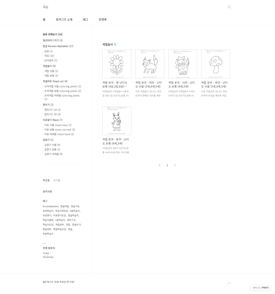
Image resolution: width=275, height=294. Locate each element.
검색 (229, 7)
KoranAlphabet (50, 206)
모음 (48, 51)
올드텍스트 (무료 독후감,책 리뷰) (58, 281)
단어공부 (50, 60)
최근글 (46, 180)
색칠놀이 (49, 66)
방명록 (103, 19)
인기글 (56, 180)
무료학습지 (48, 233)
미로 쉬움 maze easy (58, 125)
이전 (159, 165)
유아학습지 (48, 210)
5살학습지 (60, 220)
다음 (175, 165)
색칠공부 (59, 224)
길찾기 (48, 139)
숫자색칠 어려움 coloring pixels (62, 97)
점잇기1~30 (52, 114)
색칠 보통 (51, 75)
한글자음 (65, 206)
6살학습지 (75, 210)
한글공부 (47, 229)
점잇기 (48, 104)
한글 (70, 229)
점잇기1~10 (52, 109)
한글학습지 (73, 215)
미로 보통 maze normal (59, 129)
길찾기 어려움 (53, 154)
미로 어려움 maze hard (59, 134)
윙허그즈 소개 (64, 19)
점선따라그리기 (53, 40)
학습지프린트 (61, 210)
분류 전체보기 (52, 34)
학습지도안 (48, 224)
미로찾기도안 (59, 215)
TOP (229, 283)
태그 (85, 19)
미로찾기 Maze (53, 120)
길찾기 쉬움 (52, 145)
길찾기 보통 (52, 149)
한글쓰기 (76, 224)
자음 (49, 55)
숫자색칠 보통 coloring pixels (62, 91)
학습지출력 (48, 220)
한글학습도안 (59, 229)
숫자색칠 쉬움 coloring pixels (62, 86)
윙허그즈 (71, 220)
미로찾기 (47, 215)
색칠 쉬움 (51, 71)
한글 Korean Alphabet (58, 46)
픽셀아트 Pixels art (55, 81)
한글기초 (75, 206)
